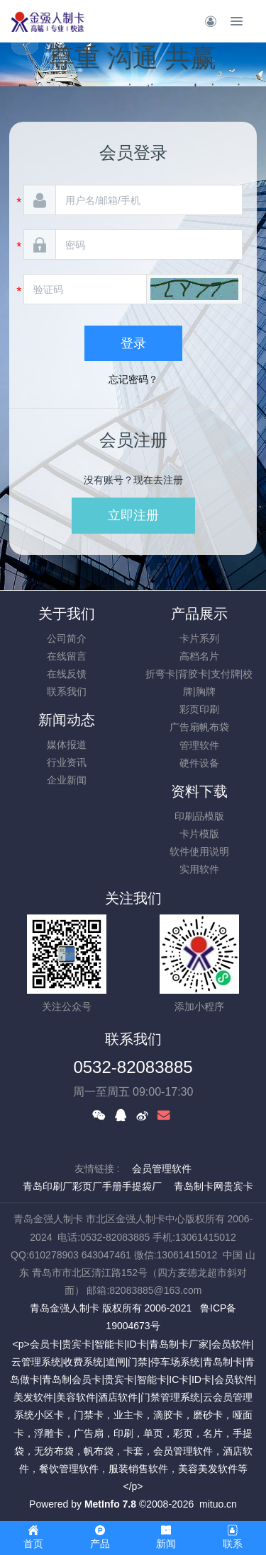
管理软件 (199, 745)
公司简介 (67, 638)
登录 (133, 343)
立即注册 (133, 515)
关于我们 (66, 613)
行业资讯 (67, 762)
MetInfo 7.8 (110, 1504)
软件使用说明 (199, 851)
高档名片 (199, 656)
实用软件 (199, 869)
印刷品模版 (199, 816)
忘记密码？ (133, 379)
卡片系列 (199, 638)
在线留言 (67, 656)
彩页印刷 (199, 709)
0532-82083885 (132, 1067)
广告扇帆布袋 (199, 727)
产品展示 (199, 613)
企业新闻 (67, 780)
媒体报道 (67, 744)
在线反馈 (67, 673)
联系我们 (67, 691)
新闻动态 (66, 720)
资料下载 (199, 791)
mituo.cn (218, 1504)
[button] (194, 289)
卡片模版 (199, 833)
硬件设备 (199, 763)
